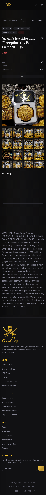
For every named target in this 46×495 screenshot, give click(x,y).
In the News (6, 431)
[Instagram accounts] (34, 491)
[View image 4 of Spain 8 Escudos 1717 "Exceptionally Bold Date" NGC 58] (39, 133)
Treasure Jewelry (9, 386)
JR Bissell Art (7, 435)
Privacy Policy (16, 483)
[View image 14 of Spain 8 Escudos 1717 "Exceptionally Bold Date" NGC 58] (18, 166)
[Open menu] (3, 4)
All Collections (7, 365)
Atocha (5, 377)
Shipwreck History (9, 415)
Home (4, 20)
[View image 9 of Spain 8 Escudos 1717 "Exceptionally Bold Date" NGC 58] (7, 155)
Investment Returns (9, 411)
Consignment (7, 398)
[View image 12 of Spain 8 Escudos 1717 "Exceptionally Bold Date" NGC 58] (39, 155)
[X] (25, 491)
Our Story (6, 427)
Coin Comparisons (9, 406)
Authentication (7, 402)
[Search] (35, 4)
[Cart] (41, 4)
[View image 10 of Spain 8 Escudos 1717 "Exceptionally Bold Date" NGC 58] (18, 155)
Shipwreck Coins (9, 369)
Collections (13, 20)
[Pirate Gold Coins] (8, 5)
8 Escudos (24, 20)
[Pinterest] (29, 491)
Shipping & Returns (9, 444)
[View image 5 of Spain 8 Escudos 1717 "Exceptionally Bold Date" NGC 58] (7, 144)
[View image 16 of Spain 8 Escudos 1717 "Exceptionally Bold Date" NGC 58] (39, 166)
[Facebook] (21, 491)
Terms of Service (29, 483)
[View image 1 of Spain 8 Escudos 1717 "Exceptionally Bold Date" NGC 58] (7, 133)
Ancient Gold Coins (9, 381)
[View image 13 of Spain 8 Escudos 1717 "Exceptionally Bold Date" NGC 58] (7, 166)
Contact (5, 448)
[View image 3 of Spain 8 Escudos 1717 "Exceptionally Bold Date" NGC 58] (28, 133)
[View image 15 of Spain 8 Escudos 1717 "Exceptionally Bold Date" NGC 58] (28, 166)
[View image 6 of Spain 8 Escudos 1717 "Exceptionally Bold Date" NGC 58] (18, 144)
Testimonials (7, 440)
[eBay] (12, 491)
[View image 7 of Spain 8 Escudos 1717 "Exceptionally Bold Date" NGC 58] (28, 144)
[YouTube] (16, 491)
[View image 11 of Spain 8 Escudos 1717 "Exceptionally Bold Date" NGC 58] (28, 155)
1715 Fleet (6, 373)
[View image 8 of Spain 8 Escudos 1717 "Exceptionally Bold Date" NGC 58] (39, 144)
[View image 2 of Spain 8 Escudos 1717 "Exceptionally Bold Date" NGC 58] (18, 133)
